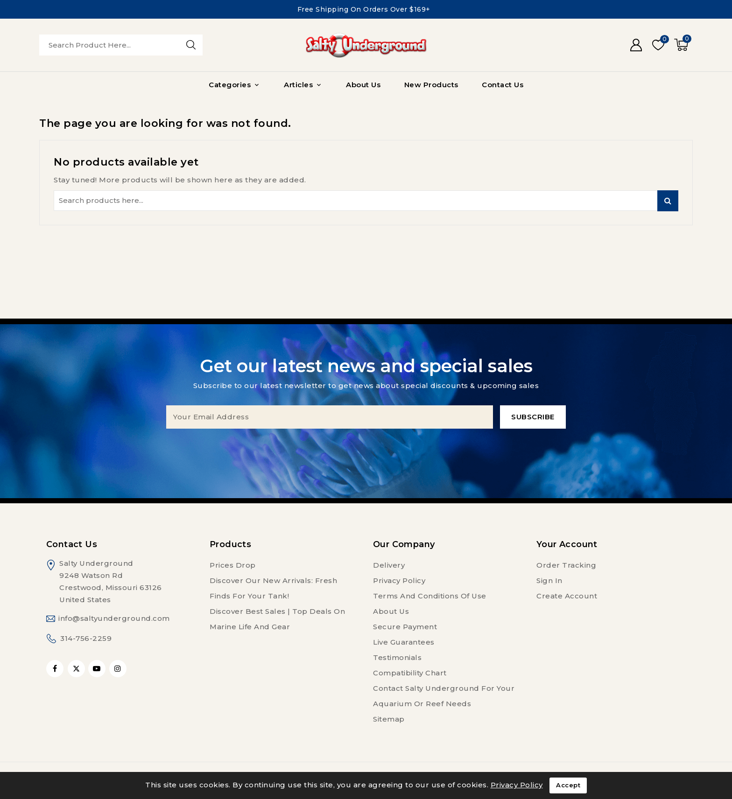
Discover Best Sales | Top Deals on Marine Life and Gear (277, 619)
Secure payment (405, 626)
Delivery (389, 565)
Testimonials (397, 657)
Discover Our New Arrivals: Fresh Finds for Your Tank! (273, 588)
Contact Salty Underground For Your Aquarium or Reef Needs (443, 696)
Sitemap (389, 719)
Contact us (71, 544)
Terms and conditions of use (429, 595)
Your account (567, 544)
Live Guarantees (404, 642)
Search (667, 200)
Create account (566, 595)
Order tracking (566, 565)
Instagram (119, 668)
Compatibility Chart (410, 672)
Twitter (76, 668)
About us (391, 611)
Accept (568, 785)
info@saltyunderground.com (114, 618)
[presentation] (366, 447)
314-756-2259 (86, 638)
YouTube (97, 668)
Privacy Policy (399, 580)
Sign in (549, 580)
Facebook (55, 668)
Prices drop (233, 565)
